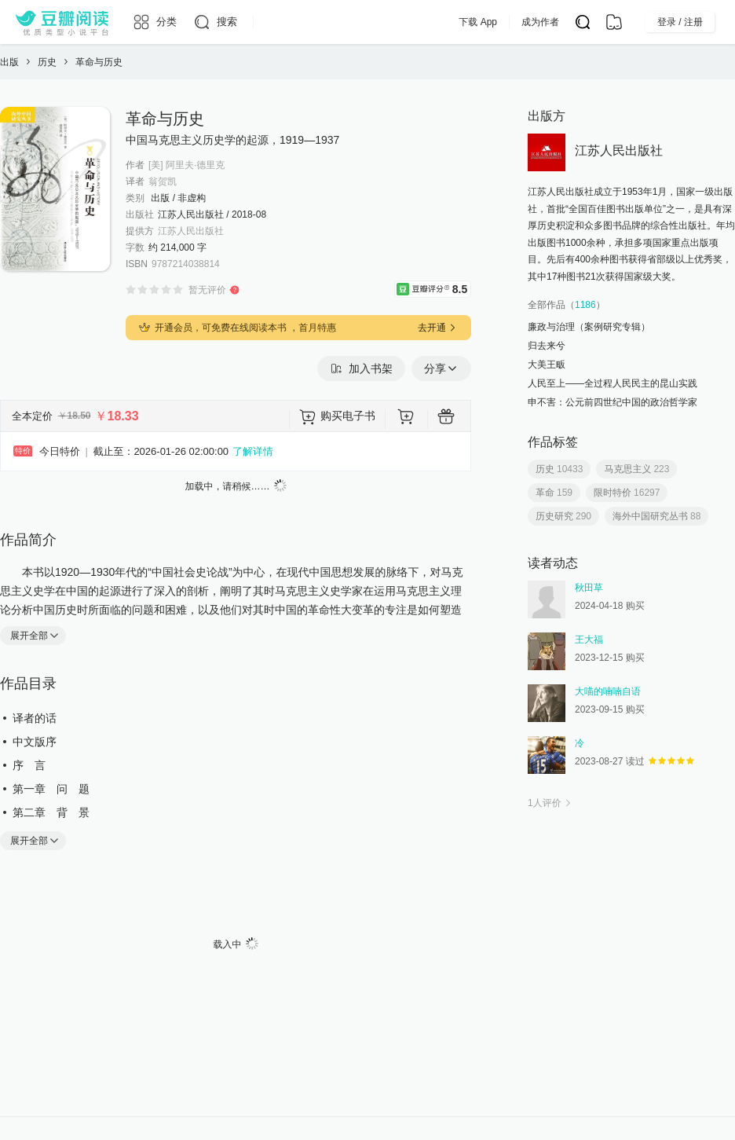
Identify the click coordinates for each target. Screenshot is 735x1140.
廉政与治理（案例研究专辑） (589, 326)
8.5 (461, 287)
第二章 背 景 (51, 812)
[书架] (614, 22)
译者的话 (35, 718)
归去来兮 (546, 345)
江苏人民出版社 (191, 230)
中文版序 (35, 741)
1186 (585, 304)
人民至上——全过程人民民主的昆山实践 (612, 383)
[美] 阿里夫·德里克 (186, 164)
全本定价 (32, 416)
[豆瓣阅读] (62, 22)
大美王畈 (546, 364)
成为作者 (572, 21)
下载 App (509, 21)
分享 (441, 368)
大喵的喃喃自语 (608, 691)
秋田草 (589, 587)
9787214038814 (186, 263)
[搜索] (215, 22)
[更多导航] (264, 22)
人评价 (551, 803)
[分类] (154, 22)
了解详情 (252, 451)
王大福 (589, 639)
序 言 (29, 765)
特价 (23, 450)
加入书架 (361, 368)
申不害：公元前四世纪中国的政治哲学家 (612, 402)
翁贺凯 (162, 181)
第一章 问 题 (51, 789)
